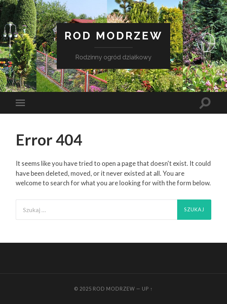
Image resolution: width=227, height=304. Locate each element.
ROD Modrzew (113, 35)
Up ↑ (147, 289)
